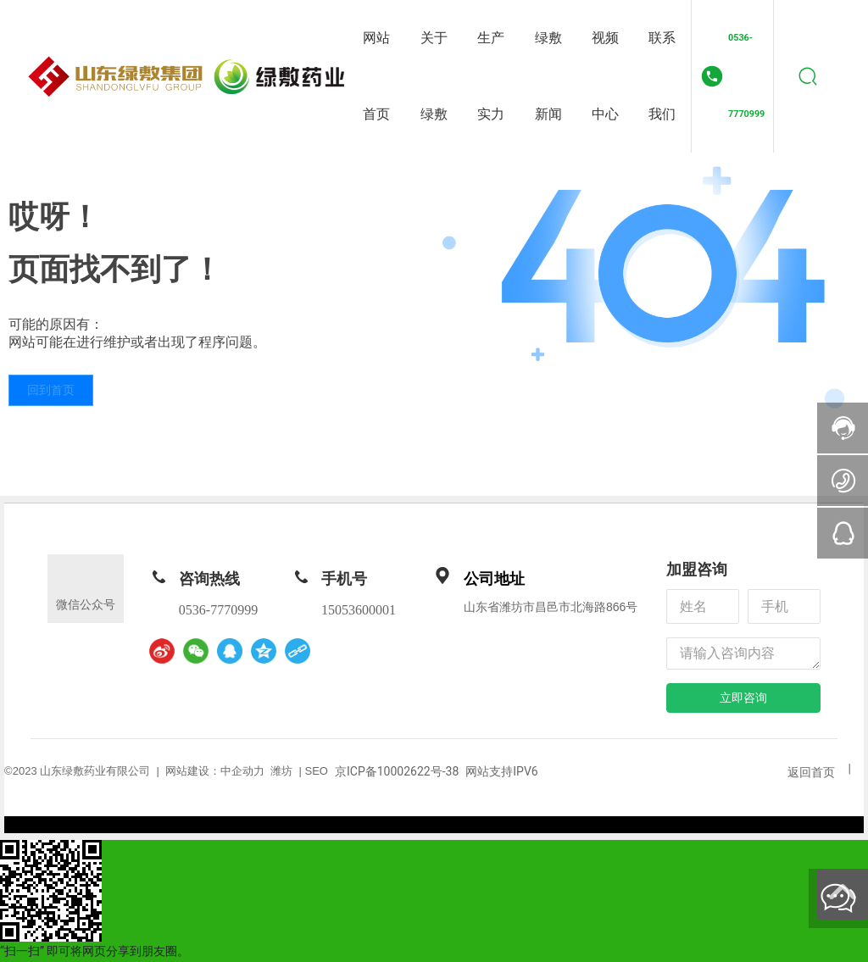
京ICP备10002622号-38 (397, 771)
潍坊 (281, 771)
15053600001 (358, 610)
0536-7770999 (746, 76)
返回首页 (811, 772)
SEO (316, 771)
